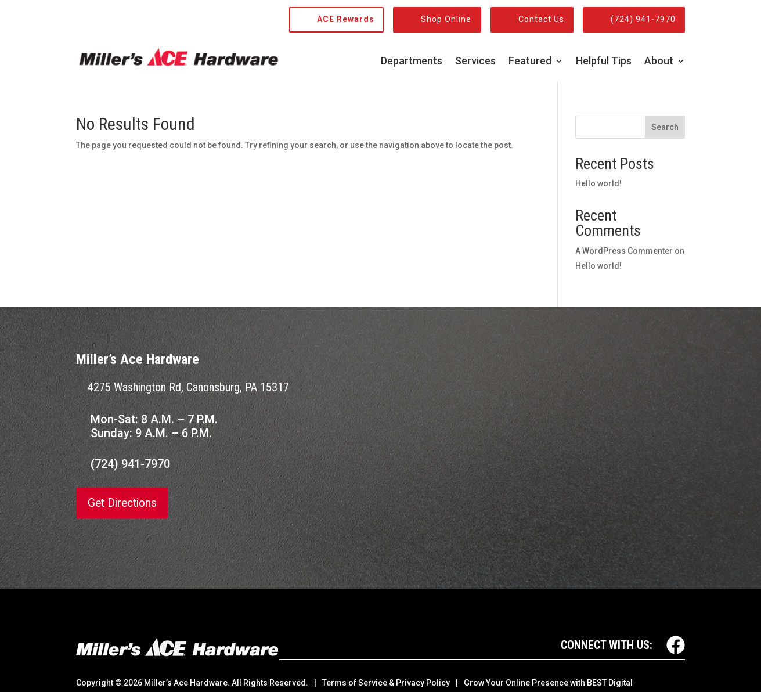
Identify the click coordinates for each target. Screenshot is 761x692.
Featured (529, 62)
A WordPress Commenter (624, 250)
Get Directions (124, 503)
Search (665, 127)
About (658, 62)
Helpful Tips (604, 62)
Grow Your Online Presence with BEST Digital (548, 682)
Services (475, 62)
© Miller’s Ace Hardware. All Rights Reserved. (211, 682)
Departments (411, 62)
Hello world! (598, 183)
